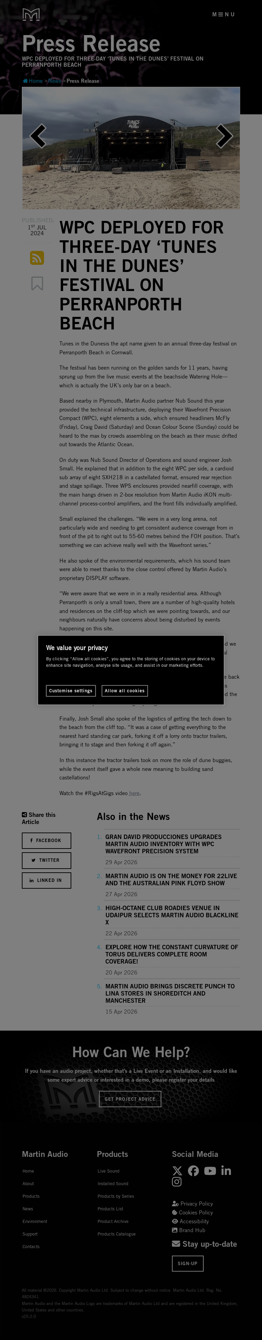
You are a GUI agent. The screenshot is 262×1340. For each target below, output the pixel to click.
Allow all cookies (125, 690)
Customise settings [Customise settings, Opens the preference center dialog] (70, 690)
